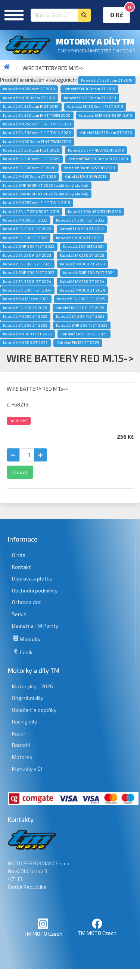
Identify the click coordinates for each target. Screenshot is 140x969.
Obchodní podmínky (34, 590)
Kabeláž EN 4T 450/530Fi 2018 (96, 150)
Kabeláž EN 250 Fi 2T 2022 (27, 228)
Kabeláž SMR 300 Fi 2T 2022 (29, 246)
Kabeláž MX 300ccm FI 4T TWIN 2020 (37, 141)
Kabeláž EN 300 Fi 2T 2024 (27, 290)
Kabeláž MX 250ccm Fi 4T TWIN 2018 (36, 202)
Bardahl (21, 745)
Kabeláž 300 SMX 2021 (83, 246)
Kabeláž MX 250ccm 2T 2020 (106, 132)
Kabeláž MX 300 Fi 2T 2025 (27, 334)
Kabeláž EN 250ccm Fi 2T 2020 (31, 150)
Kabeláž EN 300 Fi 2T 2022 (80, 220)
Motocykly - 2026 (32, 686)
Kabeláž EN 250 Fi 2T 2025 (81, 298)
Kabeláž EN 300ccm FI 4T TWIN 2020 (37, 132)
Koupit (20, 472)
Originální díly (27, 698)
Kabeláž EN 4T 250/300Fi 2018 (31, 211)
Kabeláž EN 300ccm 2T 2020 (29, 167)
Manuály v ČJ (27, 768)
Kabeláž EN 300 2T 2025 (25, 325)
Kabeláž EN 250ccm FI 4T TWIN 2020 (37, 115)
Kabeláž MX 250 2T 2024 (82, 281)
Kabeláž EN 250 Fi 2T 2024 (27, 281)
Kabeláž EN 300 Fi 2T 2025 (80, 316)
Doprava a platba (32, 578)
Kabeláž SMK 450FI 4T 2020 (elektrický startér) (45, 185)
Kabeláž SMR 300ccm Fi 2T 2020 (98, 158)
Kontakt (21, 567)
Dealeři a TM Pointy (35, 625)
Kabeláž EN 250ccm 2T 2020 (90, 97)
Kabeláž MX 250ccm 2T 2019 (29, 88)
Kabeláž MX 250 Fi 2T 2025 (80, 307)
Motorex (22, 757)
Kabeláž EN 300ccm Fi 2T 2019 (95, 106)
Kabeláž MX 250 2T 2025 (25, 316)
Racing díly (24, 721)
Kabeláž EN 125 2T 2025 (77, 342)
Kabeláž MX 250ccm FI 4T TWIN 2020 (37, 124)
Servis (19, 614)
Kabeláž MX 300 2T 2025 (25, 342)
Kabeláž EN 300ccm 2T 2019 (89, 88)
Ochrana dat (26, 602)
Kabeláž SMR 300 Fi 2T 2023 (29, 272)
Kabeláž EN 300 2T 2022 (25, 237)
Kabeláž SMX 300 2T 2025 (84, 334)
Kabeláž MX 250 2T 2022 (25, 220)
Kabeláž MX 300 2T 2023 (82, 264)
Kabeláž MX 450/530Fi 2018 (89, 167)
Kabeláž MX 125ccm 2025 (26, 298)
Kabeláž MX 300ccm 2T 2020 (29, 176)
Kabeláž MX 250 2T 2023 (82, 255)
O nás (18, 555)
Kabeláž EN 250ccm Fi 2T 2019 (31, 106)
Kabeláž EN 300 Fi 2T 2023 (27, 264)
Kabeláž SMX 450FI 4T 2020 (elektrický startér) (45, 194)
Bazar (18, 733)
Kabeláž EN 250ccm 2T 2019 (107, 80)
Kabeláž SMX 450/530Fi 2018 (94, 211)
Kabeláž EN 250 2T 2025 (25, 307)
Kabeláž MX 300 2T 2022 (78, 237)
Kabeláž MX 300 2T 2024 (82, 290)
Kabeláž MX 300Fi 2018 (86, 176)
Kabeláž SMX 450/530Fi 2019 (105, 115)
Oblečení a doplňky (34, 710)
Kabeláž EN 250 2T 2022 (82, 228)
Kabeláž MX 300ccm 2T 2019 (29, 97)
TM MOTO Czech (43, 927)
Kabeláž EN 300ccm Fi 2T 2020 (31, 158)
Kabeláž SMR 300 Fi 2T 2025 (82, 325)
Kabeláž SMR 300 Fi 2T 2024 (89, 272)
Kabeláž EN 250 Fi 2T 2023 (27, 255)
